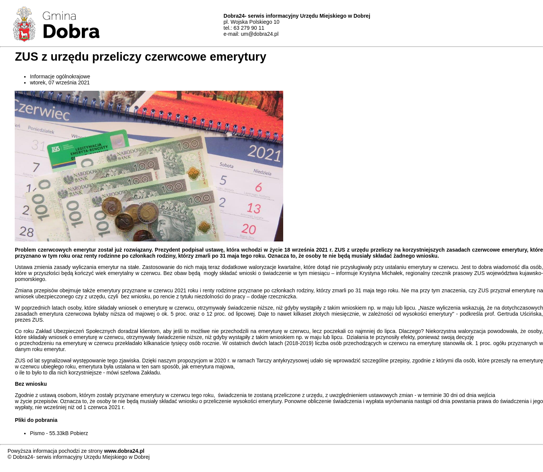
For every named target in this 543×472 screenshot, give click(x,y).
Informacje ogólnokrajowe (60, 76)
